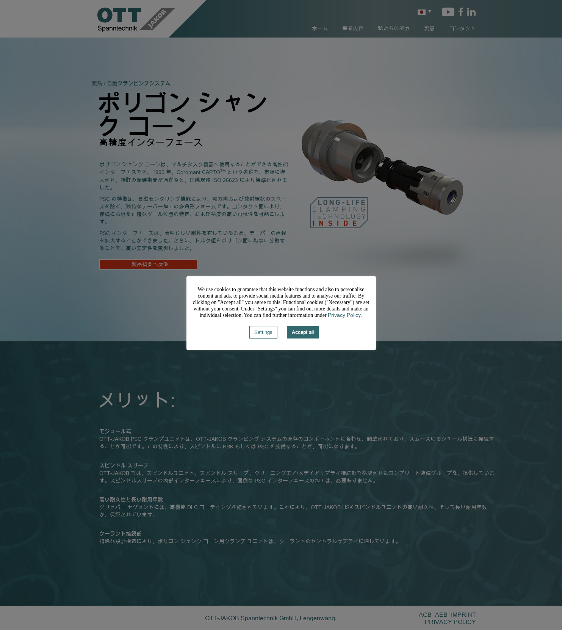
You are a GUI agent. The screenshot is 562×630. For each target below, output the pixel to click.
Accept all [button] (303, 332)
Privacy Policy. (345, 314)
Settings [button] (263, 332)
